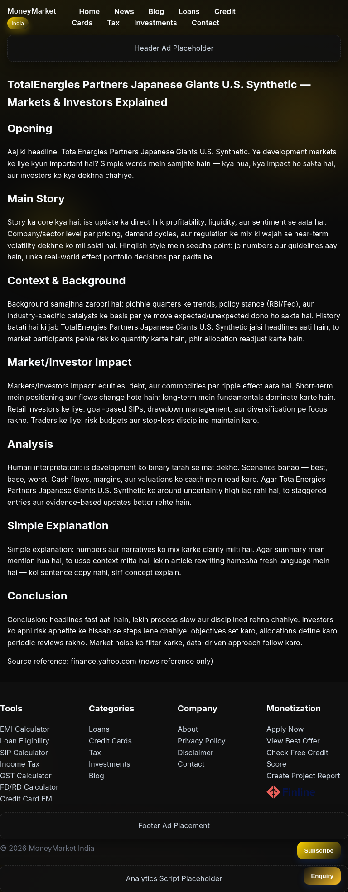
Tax (113, 22)
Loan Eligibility (24, 740)
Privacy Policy (202, 740)
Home (89, 11)
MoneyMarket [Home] (31, 10)
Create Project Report (303, 775)
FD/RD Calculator (29, 786)
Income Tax (19, 763)
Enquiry (322, 876)
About (188, 729)
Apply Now (285, 729)
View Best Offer (293, 740)
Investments (155, 22)
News (124, 11)
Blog (156, 11)
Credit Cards (110, 740)
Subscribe (319, 850)
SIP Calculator (24, 752)
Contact (205, 22)
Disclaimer (195, 752)
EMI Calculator (25, 729)
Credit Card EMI (27, 798)
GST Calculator (26, 775)
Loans (189, 11)
